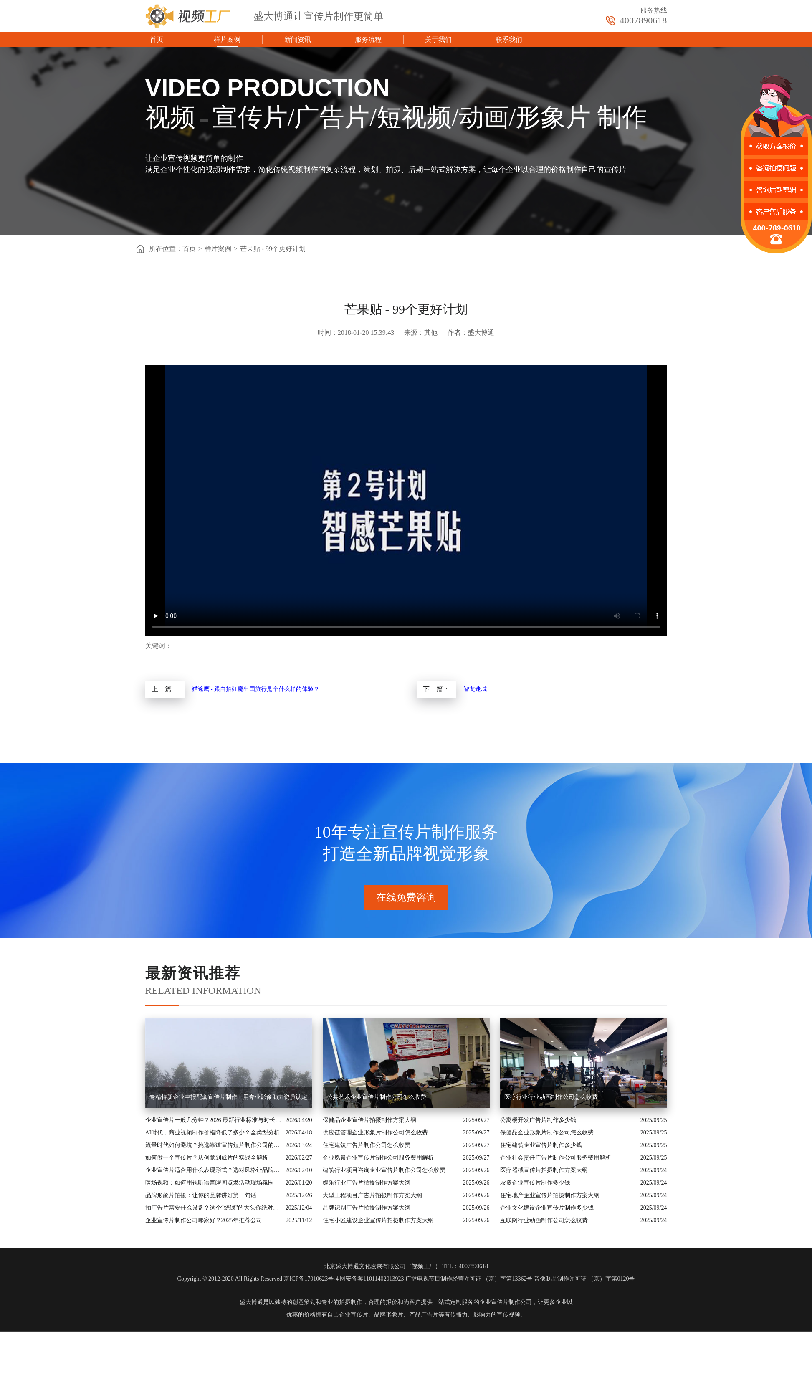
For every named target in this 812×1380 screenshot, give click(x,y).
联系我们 (509, 39)
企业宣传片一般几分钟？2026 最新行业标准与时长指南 (213, 1120)
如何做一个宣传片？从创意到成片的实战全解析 (206, 1158)
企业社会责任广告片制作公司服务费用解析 (555, 1158)
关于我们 (438, 39)
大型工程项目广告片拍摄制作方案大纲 (372, 1195)
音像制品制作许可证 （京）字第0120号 (584, 1279)
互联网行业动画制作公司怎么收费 (544, 1220)
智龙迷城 (475, 689)
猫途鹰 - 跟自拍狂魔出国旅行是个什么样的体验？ (256, 689)
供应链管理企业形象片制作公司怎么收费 (375, 1132)
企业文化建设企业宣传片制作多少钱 (547, 1208)
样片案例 (227, 39)
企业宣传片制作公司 (505, 1302)
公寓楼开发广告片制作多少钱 (538, 1120)
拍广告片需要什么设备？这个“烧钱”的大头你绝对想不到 (213, 1208)
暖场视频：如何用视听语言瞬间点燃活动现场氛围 (209, 1183)
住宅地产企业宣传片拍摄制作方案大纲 (550, 1195)
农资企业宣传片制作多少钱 (535, 1183)
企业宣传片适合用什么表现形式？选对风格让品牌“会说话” (213, 1170)
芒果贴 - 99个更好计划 (273, 248)
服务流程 (368, 39)
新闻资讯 (297, 39)
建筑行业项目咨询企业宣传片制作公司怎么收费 (384, 1170)
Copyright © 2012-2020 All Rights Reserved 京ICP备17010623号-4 (258, 1279)
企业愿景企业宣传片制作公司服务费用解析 (378, 1158)
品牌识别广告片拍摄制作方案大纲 (366, 1208)
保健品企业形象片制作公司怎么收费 (547, 1132)
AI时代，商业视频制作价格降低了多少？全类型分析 (212, 1132)
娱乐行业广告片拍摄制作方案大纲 (366, 1183)
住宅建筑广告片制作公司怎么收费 (366, 1145)
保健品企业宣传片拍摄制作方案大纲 (369, 1120)
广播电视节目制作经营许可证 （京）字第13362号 (469, 1279)
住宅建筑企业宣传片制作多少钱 (541, 1145)
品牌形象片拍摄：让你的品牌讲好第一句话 (200, 1195)
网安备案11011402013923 (372, 1279)
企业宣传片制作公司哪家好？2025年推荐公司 (203, 1220)
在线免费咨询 (406, 897)
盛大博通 (251, 1302)
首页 (156, 39)
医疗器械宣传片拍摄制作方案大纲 (544, 1170)
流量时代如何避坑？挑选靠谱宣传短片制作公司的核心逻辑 (213, 1145)
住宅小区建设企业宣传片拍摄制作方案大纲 (378, 1220)
